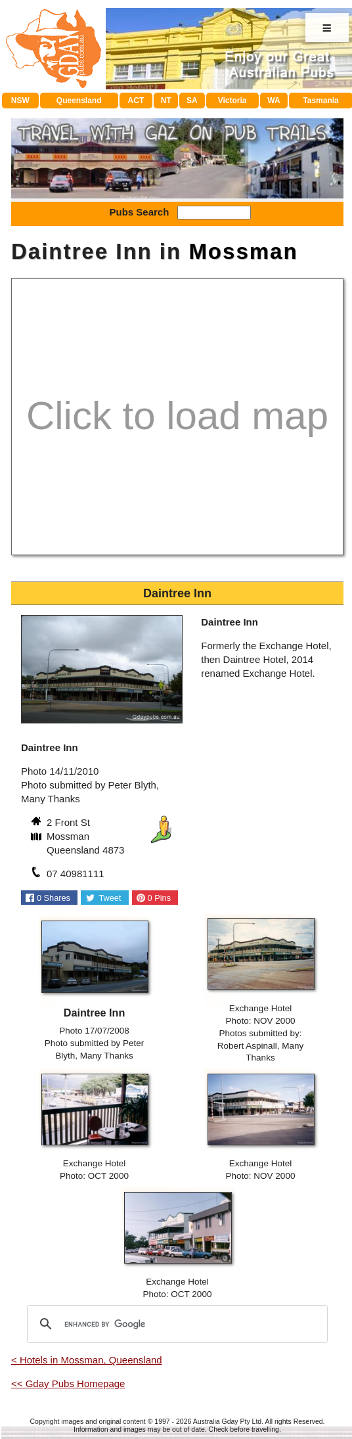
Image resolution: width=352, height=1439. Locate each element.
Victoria (232, 100)
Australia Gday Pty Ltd (227, 1421)
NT (166, 100)
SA (192, 100)
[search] (175, 1324)
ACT (136, 100)
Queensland (79, 100)
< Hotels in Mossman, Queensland (86, 1359)
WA (273, 100)
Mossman (242, 251)
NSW (20, 100)
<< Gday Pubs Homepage (68, 1383)
